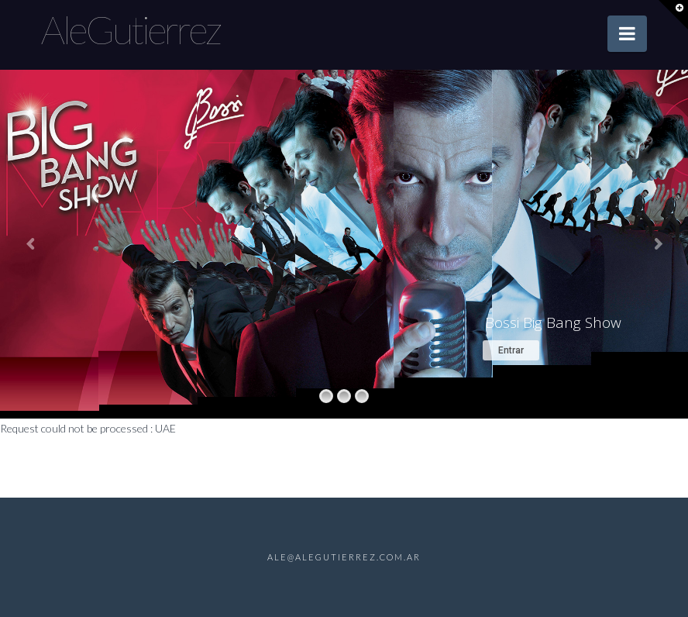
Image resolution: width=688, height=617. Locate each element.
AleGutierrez (130, 29)
